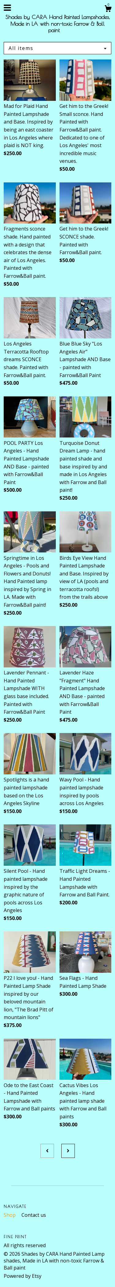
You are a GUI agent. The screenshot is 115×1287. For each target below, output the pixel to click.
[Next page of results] (68, 1151)
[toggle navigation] (7, 8)
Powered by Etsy (22, 1276)
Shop (10, 1215)
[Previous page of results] (47, 1151)
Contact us (33, 1215)
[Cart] (108, 9)
